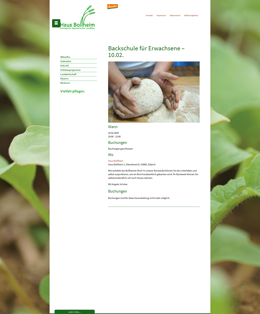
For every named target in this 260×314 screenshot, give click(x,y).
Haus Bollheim (115, 160)
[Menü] (56, 23)
